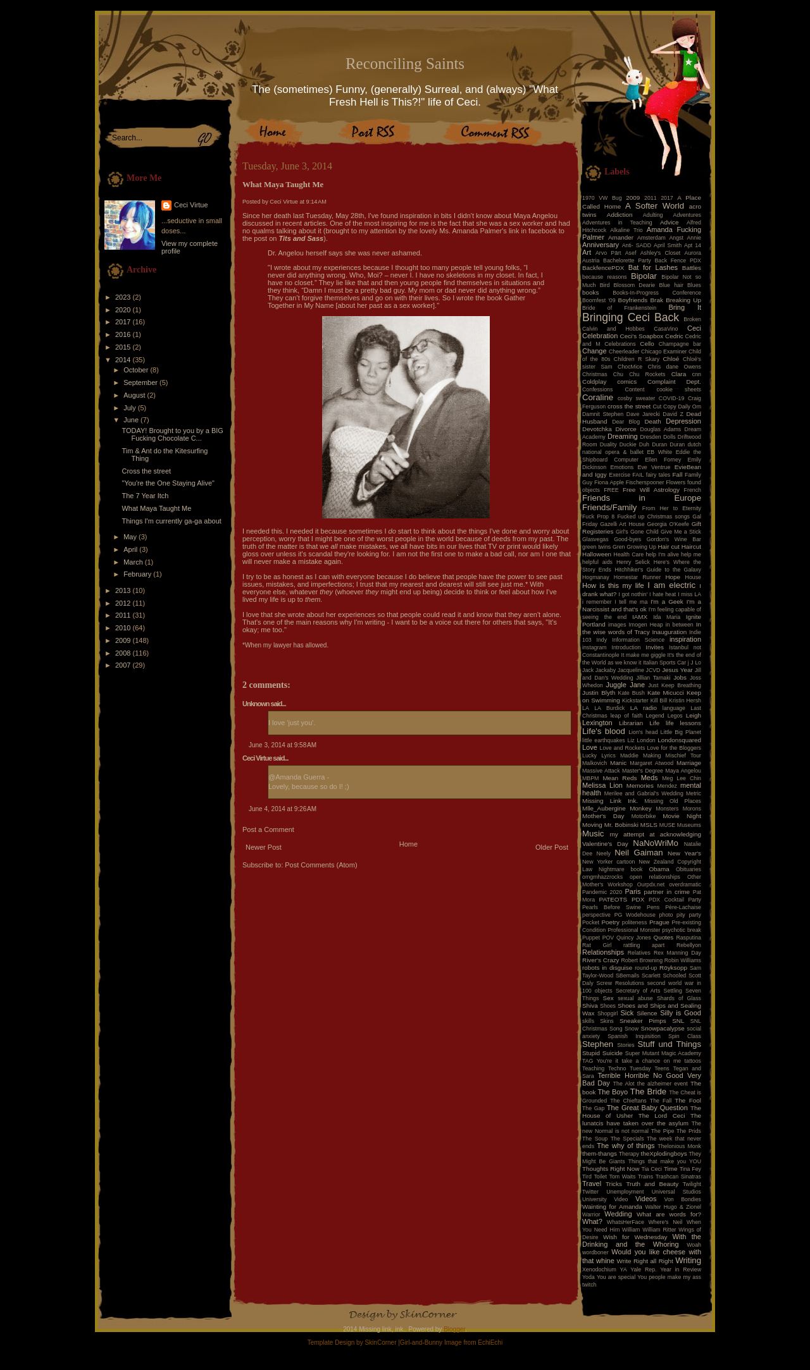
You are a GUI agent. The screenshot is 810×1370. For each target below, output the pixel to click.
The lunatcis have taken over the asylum (641, 1119)
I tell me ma (630, 602)
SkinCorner (380, 1342)
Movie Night (682, 815)
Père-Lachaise (683, 907)
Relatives (639, 953)
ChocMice (630, 367)
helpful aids (597, 562)
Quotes (663, 937)
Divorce (625, 428)
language (674, 708)
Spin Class (684, 1036)
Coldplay (594, 381)
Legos (675, 716)
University (594, 1199)
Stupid (591, 1052)
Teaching (593, 1068)
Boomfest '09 (599, 300)
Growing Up (641, 547)
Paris (633, 891)
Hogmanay (595, 577)
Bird (605, 285)
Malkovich (594, 763)
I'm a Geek (667, 601)
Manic (618, 762)
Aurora (693, 253)
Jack (588, 670)
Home (408, 844)
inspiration (685, 639)
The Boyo (613, 1092)
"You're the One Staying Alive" (168, 483)
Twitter (590, 1192)
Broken (692, 319)
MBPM (590, 778)
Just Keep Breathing (674, 685)
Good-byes (627, 539)
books (590, 292)
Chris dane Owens (674, 367)
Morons (692, 808)
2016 (124, 334)
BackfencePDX (603, 267)
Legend (654, 716)
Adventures (687, 215)
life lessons (683, 722)
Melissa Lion (602, 785)
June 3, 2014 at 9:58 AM (282, 745)
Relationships (603, 952)
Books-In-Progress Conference (657, 293)
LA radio (643, 707)
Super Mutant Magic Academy (663, 1053)
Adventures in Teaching (617, 222)
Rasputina (688, 937)
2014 (124, 360)
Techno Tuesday (629, 1068)
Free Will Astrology (651, 489)
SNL (678, 1020)
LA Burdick (609, 708)
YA (623, 1269)
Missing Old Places (672, 801)
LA (585, 708)
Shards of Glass (679, 998)
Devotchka (597, 428)
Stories (625, 1045)
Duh (644, 444)
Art (586, 252)
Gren (619, 547)
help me (691, 554)
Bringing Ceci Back (630, 317)
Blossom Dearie (634, 285)
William (631, 1229)
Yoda (588, 1277)
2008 (124, 653)
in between (680, 624)
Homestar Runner (637, 577)
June (131, 420)
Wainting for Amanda (612, 1206)
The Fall (660, 1101)
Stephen (597, 1044)
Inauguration (669, 631)
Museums (689, 825)
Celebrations (619, 344)
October (136, 370)
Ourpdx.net (651, 884)
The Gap (593, 1108)
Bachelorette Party (627, 260)
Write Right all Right (645, 1260)
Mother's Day (603, 815)
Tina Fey (690, 1169)
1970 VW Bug (602, 198)
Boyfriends (633, 300)
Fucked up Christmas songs (653, 516)
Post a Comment (268, 829)
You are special (616, 1277)
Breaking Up (683, 300)
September (141, 382)
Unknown (256, 703)
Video (621, 1199)
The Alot (624, 1083)
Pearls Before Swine (611, 907)
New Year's (684, 853)
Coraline (597, 397)
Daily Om (689, 406)
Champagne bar (680, 344)
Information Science (638, 640)
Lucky (589, 755)
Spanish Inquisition (634, 1036)
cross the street (629, 406)
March (134, 562)
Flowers (675, 482)
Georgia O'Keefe (668, 524)
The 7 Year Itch (145, 495)
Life (654, 722)
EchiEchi (490, 1342)
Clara (679, 373)
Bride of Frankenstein (619, 308)
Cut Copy (664, 406)
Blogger (454, 1329)
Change (594, 351)
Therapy (629, 1154)
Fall (678, 474)
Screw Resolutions (620, 983)
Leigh (693, 715)
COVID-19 (672, 398)
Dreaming (623, 436)
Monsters (667, 808)
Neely (603, 853)
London (646, 740)
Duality (608, 444)
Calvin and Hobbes (613, 329)
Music (593, 833)
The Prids (688, 1131)
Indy (602, 640)
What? (592, 1221)
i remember (597, 602)
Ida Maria (666, 617)
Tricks (614, 1183)
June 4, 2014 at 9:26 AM (282, 808)
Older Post (551, 847)
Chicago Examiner (664, 351)
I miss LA (689, 594)
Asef (631, 253)
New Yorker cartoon (608, 862)
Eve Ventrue (654, 467)
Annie (694, 238)
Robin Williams (682, 960)
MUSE (667, 825)
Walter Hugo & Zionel (673, 1207)
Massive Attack (601, 771)
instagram (594, 647)
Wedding (618, 1214)
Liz (630, 740)
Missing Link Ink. (610, 800)
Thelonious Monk (679, 1146)
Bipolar (644, 276)
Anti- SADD (636, 245)
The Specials (627, 1138)
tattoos (693, 1061)
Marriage (688, 762)
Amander (620, 237)
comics (627, 381)
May (131, 537)
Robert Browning (642, 960)
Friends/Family (609, 507)
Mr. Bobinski (621, 824)
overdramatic (685, 884)
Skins (607, 1021)
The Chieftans (628, 1101)
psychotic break (681, 930)
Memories (640, 785)
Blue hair (671, 285)
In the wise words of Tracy (641, 628)
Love (589, 747)
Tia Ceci (652, 1169)
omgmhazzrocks (602, 877)
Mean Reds (619, 777)
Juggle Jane (625, 684)
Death (652, 421)
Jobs (680, 677)
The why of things (625, 1145)
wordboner (595, 1252)
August (135, 395)
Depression (683, 421)
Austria (590, 260)
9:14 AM (316, 202)
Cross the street (146, 471)
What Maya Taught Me (156, 508)
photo (666, 915)
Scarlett (651, 975)
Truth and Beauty (652, 1183)
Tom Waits (622, 1176)
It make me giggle (643, 655)
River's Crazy (601, 960)
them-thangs (599, 1153)
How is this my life (613, 585)
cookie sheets (679, 389)
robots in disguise (607, 967)
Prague (659, 922)
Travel (591, 1183)
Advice (669, 222)
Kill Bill (659, 700)
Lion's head (642, 732)
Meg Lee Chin (681, 778)
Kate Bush (631, 693)
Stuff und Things (669, 1044)
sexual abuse (635, 998)
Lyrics (608, 755)
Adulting (653, 215)
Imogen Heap (645, 624)
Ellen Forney (663, 459)
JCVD (653, 670)
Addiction (620, 214)
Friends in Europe (641, 498)
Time (671, 1168)
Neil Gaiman (638, 852)
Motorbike (644, 816)
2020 (124, 310)
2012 (124, 603)
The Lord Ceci (662, 1115)
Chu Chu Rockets (639, 374)
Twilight (692, 1184)
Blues (694, 285)
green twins (596, 547)
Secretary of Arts (638, 991)
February (138, 574)
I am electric (671, 585)
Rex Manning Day (677, 953)
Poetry (610, 922)
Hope (672, 576)
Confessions (597, 389)
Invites (654, 647)
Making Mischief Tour (672, 755)
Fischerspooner (645, 482)
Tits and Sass (301, 238)
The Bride (648, 1091)
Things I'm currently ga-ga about (171, 521)
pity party (688, 915)
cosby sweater (636, 398)
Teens (661, 1068)
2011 (124, 615)
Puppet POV (598, 937)
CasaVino (666, 329)
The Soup (595, 1138)
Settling (673, 991)
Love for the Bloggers (674, 748)
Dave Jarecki (643, 414)
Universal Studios (676, 1192)
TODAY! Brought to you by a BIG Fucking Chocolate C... (172, 434)
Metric (693, 793)
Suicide (612, 1052)
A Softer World (654, 206)
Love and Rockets (622, 748)
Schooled (675, 975)
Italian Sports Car (664, 662)
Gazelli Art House (622, 524)
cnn (696, 374)
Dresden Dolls (658, 437)
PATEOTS (613, 899)
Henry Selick (633, 562)
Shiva (590, 1005)
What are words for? (669, 1214)
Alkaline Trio (626, 230)
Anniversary (600, 244)
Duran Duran (668, 444)
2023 (124, 297)
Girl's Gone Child (637, 532)
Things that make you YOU (664, 1161)
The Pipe (663, 1131)
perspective (596, 915)
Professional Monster (634, 930)
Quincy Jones (633, 937)
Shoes (608, 1006)
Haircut (691, 546)
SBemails (627, 975)
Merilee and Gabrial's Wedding (643, 793)
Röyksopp (673, 967)
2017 (124, 322)
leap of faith (627, 716)
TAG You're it (600, 1061)
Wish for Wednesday (635, 1236)
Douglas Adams (661, 429)
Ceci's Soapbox (642, 336)
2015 (124, 347)
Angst (676, 238)
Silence (647, 1013)
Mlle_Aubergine (604, 808)
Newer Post (264, 847)
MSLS (648, 824)
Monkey (641, 808)
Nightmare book (621, 869)
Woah (694, 1245)
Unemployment (625, 1192)
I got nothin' (632, 594)
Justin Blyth (598, 692)
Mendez (667, 786)
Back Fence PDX (677, 260)
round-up (646, 968)
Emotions (622, 467)
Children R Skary (636, 359)
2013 (124, 590)
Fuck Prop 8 (598, 516)
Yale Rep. (643, 1269)
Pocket (590, 922)
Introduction (626, 647)
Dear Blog (626, 422)
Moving (592, 824)
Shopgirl (607, 1013)
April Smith (668, 245)
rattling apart (643, 945)
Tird (587, 1176)
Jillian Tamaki (653, 678)
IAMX (639, 616)
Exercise (619, 475)
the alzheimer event (662, 1083)
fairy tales (658, 475)
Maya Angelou (683, 771)
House (693, 577)
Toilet (600, 1176)
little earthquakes (603, 740)
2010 (124, 628)
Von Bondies (682, 1199)
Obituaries (688, 869)
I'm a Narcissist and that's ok (641, 605)
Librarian (631, 722)
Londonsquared (679, 740)
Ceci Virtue (191, 205)
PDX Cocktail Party (675, 899)
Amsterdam (651, 238)
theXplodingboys (664, 1153)
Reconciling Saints (405, 63)
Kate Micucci (665, 692)
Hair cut (668, 546)
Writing (688, 1260)
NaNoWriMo (655, 843)
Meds (649, 777)
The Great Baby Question (647, 1107)
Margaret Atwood (651, 763)
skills (588, 1021)
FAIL (638, 475)
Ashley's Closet (660, 253)
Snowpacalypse (663, 1028)
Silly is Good (680, 1013)
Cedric (674, 336)
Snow (632, 1028)
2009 (124, 640)
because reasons (604, 277)
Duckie (628, 444)
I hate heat (662, 594)
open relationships (655, 877)
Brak (657, 300)
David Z (673, 414)
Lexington (597, 722)
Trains (645, 1176)
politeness (634, 922)
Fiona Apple (609, 482)
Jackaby (605, 670)
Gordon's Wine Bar (674, 539)
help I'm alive (661, 554)
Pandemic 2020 (602, 892)
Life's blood (603, 731)
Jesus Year (677, 669)
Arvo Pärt (608, 253)
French (692, 490)
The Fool (688, 1100)
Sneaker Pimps (643, 1020)
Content (635, 389)
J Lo (695, 662)
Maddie (629, 755)
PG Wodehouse (635, 915)
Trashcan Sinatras (678, 1176)
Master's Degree (642, 771)
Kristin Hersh (685, 700)
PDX (638, 899)
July (130, 408)
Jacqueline (631, 670)
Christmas (595, 374)
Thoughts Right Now (610, 1168)
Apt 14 (692, 245)
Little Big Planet (681, 732)
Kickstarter (635, 700)
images (617, 624)
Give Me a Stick (681, 532)
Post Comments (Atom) (321, 865)
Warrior (591, 1214)
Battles (691, 267)
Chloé (671, 358)
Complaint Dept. (674, 381)
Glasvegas (595, 539)
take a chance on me (651, 1061)
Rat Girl (596, 945)
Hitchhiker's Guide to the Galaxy (657, 569)
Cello (647, 343)
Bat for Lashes (653, 267)
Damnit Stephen (602, 414)
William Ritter (659, 1229)
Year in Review (680, 1269)
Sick (627, 1013)
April (131, 549)
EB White (659, 452)
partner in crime (667, 891)
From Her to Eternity (671, 508)
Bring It (684, 307)
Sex (608, 997)
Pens (653, 907)
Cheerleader (624, 351)
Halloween (596, 554)
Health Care (629, 554)
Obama (659, 868)
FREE (611, 490)
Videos (645, 1198)
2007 (124, 665)
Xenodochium (599, 1269)
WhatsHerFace (625, 1222)
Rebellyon (688, 945)
